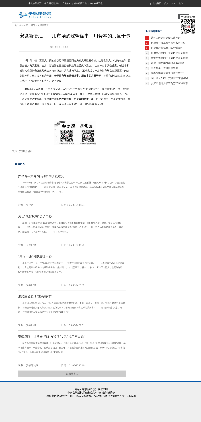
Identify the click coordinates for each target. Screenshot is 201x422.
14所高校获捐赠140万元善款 (166, 48)
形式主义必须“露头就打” (35, 296)
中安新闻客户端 (51, 3)
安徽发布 (66, 3)
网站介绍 (80, 389)
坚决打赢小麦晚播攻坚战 (164, 68)
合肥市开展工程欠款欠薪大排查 (168, 42)
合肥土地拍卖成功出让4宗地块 (167, 63)
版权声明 (103, 389)
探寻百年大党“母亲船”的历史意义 (41, 176)
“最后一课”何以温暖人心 (35, 256)
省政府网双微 (80, 3)
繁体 (181, 3)
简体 (173, 3)
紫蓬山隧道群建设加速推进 (165, 37)
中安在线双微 (96, 3)
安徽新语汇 (43, 25)
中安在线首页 (35, 3)
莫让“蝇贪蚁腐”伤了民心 (35, 216)
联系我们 (91, 389)
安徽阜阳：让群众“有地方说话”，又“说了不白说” (51, 336)
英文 (166, 3)
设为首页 (157, 3)
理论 (33, 25)
